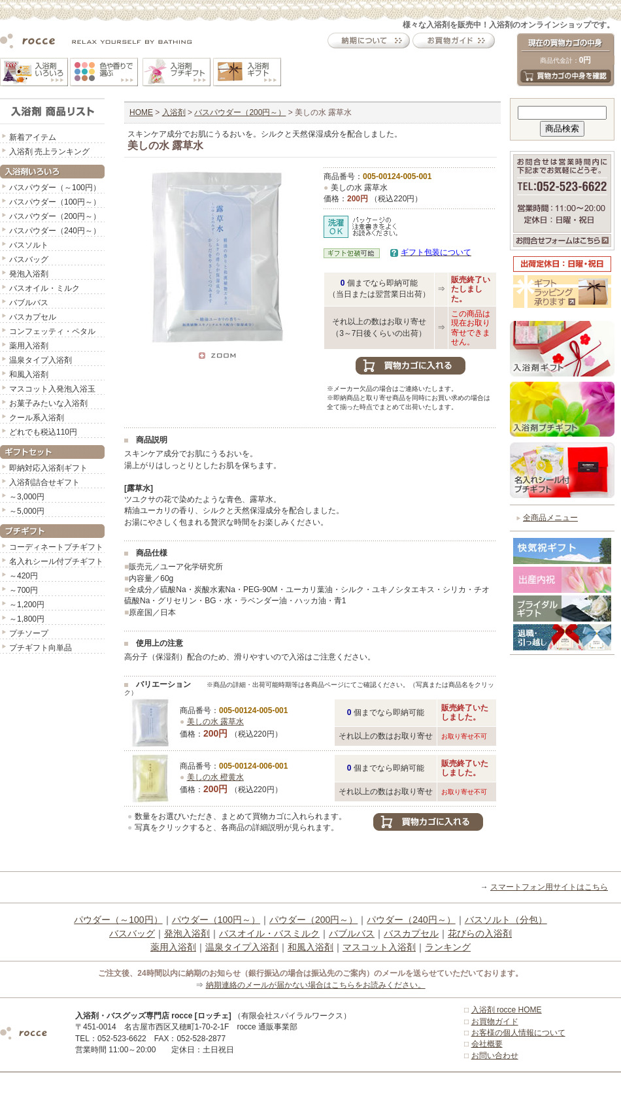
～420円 (23, 575)
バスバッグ (28, 259)
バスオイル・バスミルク (269, 933)
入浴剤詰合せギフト (44, 482)
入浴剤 (174, 112)
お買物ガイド (494, 1021)
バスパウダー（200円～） (55, 216)
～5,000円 (26, 511)
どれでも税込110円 (43, 432)
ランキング (448, 947)
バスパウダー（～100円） (55, 187)
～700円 (23, 590)
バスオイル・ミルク (44, 288)
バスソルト (28, 245)
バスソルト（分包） (506, 919)
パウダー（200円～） (313, 919)
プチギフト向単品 (40, 647)
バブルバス (28, 302)
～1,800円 (26, 619)
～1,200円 (26, 604)
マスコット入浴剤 (379, 947)
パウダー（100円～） (216, 919)
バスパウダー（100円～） (55, 202)
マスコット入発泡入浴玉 (52, 388)
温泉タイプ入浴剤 (40, 360)
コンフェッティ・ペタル (52, 331)
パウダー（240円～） (411, 919)
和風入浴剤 (28, 374)
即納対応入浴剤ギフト (48, 468)
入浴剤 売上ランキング (49, 151)
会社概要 (487, 1043)
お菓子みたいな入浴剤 (48, 403)
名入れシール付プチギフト (56, 561)
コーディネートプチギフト (56, 547)
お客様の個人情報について (518, 1032)
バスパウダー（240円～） (55, 230)
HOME (141, 112)
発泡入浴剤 (28, 273)
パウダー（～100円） (118, 919)
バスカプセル (32, 317)
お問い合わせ (494, 1055)
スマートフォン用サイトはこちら (549, 887)
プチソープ (28, 633)
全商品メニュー (550, 517)
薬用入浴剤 (28, 345)
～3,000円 (26, 496)
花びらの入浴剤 (480, 933)
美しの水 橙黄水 (215, 777)
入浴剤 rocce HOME (506, 1009)
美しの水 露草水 (215, 721)
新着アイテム (32, 137)
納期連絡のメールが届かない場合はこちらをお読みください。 (316, 985)
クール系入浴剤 (36, 417)
